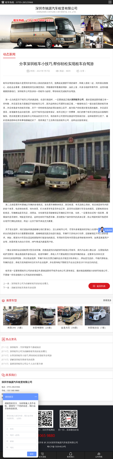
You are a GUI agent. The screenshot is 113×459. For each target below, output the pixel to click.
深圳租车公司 (77, 99)
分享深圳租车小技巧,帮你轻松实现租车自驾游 (27, 355)
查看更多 (107, 300)
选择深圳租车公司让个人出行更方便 (22, 363)
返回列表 (101, 286)
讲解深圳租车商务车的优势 (23, 287)
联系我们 (70, 455)
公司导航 (99, 455)
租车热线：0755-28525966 (19, 2)
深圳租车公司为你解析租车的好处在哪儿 (29, 283)
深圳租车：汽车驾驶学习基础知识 (21, 347)
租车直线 (42, 455)
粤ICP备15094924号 (56, 446)
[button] (53, 45)
